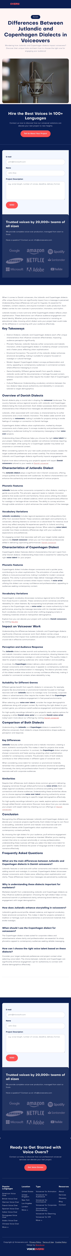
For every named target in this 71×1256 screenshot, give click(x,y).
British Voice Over (9, 1199)
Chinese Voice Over (10, 1224)
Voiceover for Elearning (46, 1214)
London (25, 1207)
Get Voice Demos (35, 1167)
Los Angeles (27, 1203)
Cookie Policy (61, 1242)
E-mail (8, 157)
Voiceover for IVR (43, 1217)
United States (27, 1191)
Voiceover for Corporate (46, 1205)
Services (62, 1195)
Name (8, 168)
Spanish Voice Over (10, 1209)
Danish (35, 17)
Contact (62, 1205)
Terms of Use (48, 1242)
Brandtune (40, 1245)
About (61, 1191)
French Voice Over (10, 1205)
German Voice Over (10, 1202)
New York (25, 1200)
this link (14, 622)
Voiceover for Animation (46, 1191)
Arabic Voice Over (10, 1220)
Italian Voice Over (9, 1212)
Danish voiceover (41, 463)
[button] (67, 4)
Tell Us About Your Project (35, 133)
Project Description (14, 179)
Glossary (62, 1198)
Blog (61, 1201)
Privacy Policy (35, 1242)
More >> (5, 1227)
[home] (11, 4)
